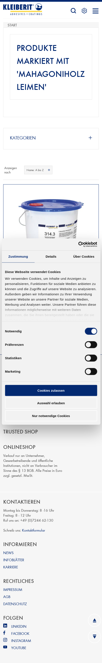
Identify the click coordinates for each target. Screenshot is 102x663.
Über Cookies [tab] (83, 256)
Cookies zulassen (51, 390)
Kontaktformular (33, 529)
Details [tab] (51, 256)
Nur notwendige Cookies (51, 415)
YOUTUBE (18, 647)
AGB (6, 596)
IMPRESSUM (12, 589)
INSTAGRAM (21, 640)
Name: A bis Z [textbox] (35, 170)
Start (12, 24)
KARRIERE (10, 566)
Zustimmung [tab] (18, 256)
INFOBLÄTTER (13, 559)
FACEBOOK (20, 633)
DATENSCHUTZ (15, 603)
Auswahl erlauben (51, 403)
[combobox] (38, 170)
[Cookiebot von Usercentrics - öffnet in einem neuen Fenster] (78, 244)
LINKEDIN (19, 626)
